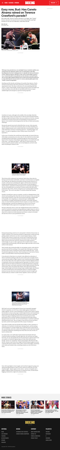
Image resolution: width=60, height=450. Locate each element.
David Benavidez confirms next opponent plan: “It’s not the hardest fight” (51, 411)
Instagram (48, 434)
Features (11, 3)
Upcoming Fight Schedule (22, 432)
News (6, 3)
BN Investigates (5, 438)
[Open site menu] (2, 3)
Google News (49, 440)
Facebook (48, 438)
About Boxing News (35, 432)
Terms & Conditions (35, 436)
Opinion (16, 3)
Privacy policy (34, 438)
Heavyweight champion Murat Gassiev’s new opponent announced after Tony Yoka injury (22, 411)
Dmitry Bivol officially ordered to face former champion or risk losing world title (8, 411)
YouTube (48, 432)
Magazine (54, 3)
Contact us (33, 434)
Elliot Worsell (4, 24)
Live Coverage (4, 434)
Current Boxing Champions (22, 434)
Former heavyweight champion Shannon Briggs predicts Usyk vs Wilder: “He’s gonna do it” (37, 411)
